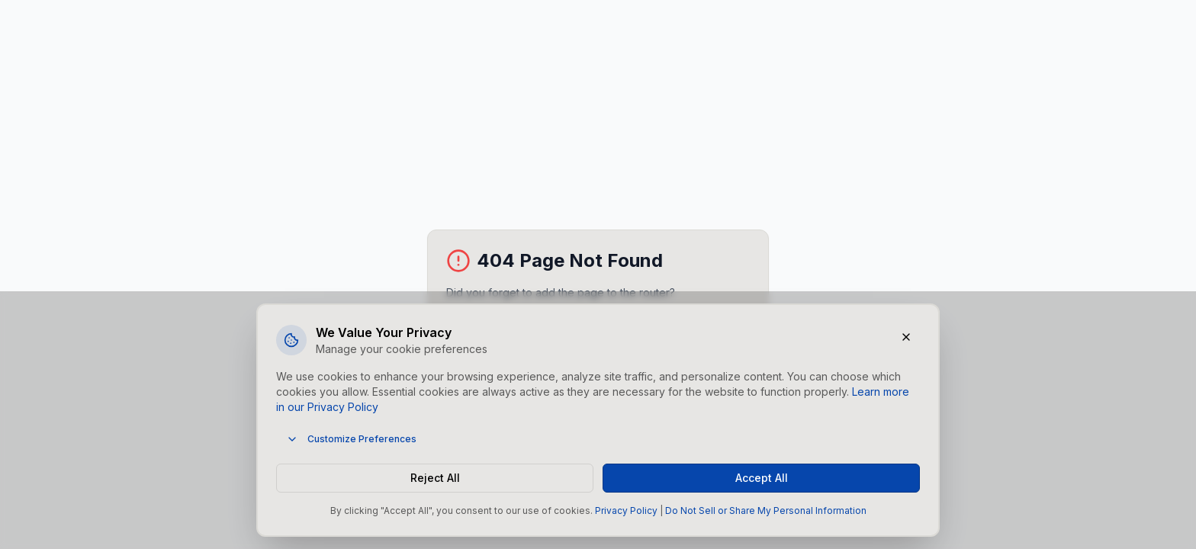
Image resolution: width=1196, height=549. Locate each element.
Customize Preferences (351, 439)
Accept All (761, 477)
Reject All (435, 477)
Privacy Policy (626, 510)
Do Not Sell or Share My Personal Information (765, 510)
